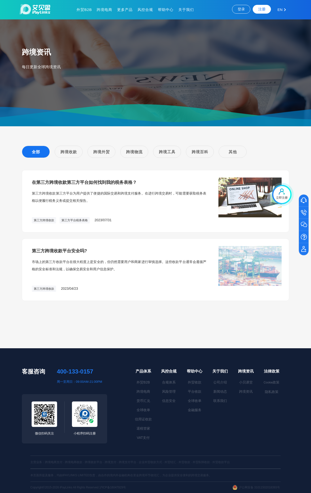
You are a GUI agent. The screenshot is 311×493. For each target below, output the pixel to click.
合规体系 (169, 382)
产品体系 (143, 371)
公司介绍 (220, 382)
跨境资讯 (246, 371)
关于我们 (186, 10)
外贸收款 (194, 382)
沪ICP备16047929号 (112, 487)
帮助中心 (165, 10)
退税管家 (143, 428)
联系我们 (220, 401)
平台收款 (194, 391)
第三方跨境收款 (44, 220)
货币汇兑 (143, 401)
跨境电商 (104, 10)
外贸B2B (84, 10)
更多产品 (125, 10)
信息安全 (169, 401)
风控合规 (145, 10)
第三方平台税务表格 (74, 220)
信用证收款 (143, 419)
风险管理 (169, 391)
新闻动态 (220, 391)
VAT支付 (143, 438)
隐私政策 (271, 392)
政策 (271, 382)
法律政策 (271, 371)
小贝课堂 (246, 382)
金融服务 (194, 410)
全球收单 (143, 410)
